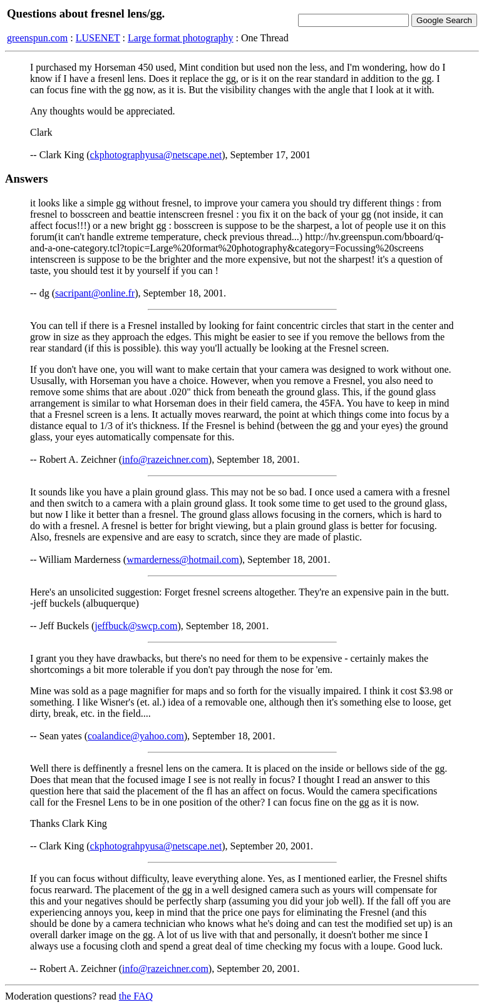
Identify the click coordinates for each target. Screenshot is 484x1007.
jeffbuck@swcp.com (136, 625)
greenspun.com (37, 38)
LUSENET (98, 38)
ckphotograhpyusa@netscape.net (156, 846)
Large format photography (181, 38)
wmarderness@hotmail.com (182, 559)
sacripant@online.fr (95, 293)
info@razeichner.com (165, 459)
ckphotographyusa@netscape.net (156, 154)
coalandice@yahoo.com (136, 736)
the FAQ (136, 996)
